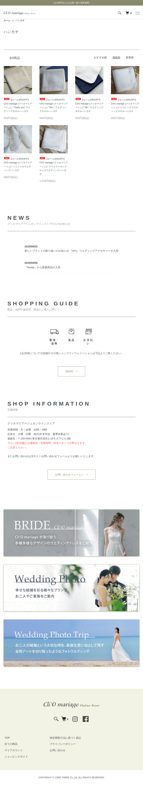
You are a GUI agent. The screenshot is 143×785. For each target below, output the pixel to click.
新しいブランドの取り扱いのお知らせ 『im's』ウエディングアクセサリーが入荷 (71, 250)
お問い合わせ (57, 750)
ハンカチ (20, 20)
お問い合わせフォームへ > (71, 474)
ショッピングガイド (15, 756)
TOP (6, 737)
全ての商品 (10, 743)
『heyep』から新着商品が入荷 (42, 267)
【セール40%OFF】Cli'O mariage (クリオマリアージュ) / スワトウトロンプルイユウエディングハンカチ (53, 166)
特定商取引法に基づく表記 (64, 737)
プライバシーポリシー (62, 743)
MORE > (71, 371)
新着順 (130, 57)
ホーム (7, 20)
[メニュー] (137, 13)
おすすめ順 (100, 57)
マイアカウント (13, 750)
